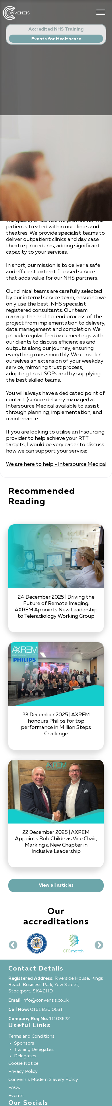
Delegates (25, 1056)
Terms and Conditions (31, 1036)
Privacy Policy (23, 1071)
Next (97, 943)
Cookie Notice (23, 1063)
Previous (11, 943)
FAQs (14, 1088)
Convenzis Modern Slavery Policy (43, 1079)
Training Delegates (34, 1049)
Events (16, 1096)
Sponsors (24, 1043)
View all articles (56, 885)
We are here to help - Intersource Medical (56, 464)
